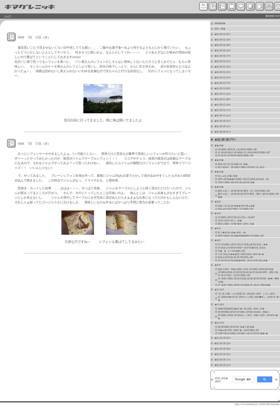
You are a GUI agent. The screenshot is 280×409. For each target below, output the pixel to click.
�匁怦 (217, 213)
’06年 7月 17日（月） (34, 143)
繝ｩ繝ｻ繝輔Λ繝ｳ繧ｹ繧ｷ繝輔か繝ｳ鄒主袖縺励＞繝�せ (243, 312)
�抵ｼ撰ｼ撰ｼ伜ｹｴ (222, 126)
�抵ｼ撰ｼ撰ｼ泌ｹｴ (222, 343)
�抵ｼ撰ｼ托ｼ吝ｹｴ (222, 67)
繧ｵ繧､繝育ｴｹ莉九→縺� (230, 220)
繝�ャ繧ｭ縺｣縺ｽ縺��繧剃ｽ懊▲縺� (236, 206)
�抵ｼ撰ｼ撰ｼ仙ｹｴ (222, 365)
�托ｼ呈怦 (219, 323)
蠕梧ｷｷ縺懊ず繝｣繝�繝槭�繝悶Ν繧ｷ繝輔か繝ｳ (241, 236)
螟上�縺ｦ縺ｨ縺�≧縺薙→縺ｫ (232, 232)
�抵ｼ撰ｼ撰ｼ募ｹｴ (222, 338)
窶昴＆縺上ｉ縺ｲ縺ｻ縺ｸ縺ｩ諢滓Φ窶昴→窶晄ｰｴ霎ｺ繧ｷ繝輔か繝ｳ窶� (248, 195)
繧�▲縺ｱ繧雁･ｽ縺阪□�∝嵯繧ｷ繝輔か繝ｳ (238, 330)
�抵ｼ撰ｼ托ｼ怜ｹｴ (222, 77)
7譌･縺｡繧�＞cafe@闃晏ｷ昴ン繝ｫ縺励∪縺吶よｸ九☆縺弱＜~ (248, 293)
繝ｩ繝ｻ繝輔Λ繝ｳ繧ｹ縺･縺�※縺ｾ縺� (236, 327)
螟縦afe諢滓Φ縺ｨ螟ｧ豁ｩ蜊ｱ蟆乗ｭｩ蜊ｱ (236, 257)
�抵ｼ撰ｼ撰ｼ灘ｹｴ (222, 349)
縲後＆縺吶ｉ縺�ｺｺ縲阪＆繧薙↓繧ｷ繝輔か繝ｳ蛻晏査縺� (245, 269)
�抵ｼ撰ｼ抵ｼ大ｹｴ (222, 56)
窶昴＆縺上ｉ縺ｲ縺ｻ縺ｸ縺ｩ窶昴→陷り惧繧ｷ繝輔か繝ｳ (244, 191)
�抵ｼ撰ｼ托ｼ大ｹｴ (222, 110)
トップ (7, 16)
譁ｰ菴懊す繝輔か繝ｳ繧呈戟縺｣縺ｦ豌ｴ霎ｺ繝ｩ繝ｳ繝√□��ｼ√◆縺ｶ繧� (248, 280)
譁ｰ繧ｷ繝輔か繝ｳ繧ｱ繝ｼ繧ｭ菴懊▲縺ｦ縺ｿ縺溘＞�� (243, 244)
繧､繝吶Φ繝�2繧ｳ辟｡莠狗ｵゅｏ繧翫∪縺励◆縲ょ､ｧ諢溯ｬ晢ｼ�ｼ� (249, 298)
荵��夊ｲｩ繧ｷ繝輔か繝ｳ (231, 251)
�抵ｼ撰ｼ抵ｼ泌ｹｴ (222, 39)
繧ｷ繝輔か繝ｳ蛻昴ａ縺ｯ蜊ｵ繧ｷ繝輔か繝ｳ (237, 149)
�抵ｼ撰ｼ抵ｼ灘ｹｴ (222, 45)
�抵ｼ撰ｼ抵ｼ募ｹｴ (222, 34)
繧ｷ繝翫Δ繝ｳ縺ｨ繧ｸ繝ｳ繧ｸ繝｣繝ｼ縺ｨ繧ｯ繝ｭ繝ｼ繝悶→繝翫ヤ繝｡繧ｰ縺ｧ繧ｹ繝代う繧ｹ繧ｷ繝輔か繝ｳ (248, 273)
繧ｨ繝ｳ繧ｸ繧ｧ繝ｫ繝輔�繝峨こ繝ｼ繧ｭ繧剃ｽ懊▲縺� (243, 260)
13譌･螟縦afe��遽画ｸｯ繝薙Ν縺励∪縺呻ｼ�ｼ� (241, 254)
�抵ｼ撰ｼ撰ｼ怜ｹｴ (222, 132)
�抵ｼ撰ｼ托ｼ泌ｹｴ (222, 94)
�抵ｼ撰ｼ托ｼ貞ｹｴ (222, 104)
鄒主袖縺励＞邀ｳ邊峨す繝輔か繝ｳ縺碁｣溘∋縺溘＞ (242, 167)
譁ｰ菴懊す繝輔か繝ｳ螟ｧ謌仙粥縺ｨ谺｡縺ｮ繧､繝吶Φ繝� (244, 285)
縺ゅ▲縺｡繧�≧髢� (228, 176)
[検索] (243, 379)
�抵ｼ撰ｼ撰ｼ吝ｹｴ (222, 121)
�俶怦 (217, 240)
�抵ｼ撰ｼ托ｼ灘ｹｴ (222, 99)
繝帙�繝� (219, 23)
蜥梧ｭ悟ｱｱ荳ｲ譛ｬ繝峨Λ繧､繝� (233, 164)
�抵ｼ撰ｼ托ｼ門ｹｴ (222, 83)
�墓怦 (217, 201)
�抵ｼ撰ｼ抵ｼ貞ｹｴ (222, 50)
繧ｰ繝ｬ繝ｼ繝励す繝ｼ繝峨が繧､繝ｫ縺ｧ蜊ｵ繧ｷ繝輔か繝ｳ (244, 152)
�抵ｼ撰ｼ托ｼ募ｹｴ (222, 88)
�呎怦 (217, 265)
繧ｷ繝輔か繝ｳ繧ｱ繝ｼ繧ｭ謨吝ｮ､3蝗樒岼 (236, 217)
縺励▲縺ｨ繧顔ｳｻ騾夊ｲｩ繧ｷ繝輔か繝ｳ (236, 209)
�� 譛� (219, 145)
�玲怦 (217, 228)
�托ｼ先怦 (219, 289)
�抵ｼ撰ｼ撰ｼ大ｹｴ (222, 359)
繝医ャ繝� (219, 29)
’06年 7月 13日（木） (34, 37)
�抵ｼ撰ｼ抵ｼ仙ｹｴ (222, 61)
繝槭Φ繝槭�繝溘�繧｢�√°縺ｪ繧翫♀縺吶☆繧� (241, 308)
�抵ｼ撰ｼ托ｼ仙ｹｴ (222, 115)
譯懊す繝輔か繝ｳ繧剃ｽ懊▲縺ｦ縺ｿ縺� (236, 182)
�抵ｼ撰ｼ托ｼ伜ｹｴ (222, 72)
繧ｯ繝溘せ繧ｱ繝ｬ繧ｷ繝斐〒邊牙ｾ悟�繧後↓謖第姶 (242, 247)
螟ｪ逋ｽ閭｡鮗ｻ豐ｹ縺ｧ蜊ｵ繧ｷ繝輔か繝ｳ (236, 155)
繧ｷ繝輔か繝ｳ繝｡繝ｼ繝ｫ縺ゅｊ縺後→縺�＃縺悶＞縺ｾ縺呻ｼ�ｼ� (248, 317)
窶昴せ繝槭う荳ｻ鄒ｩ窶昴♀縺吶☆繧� (236, 224)
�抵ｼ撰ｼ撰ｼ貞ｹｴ (222, 354)
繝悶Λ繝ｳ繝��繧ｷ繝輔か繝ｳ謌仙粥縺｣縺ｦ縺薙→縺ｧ (243, 179)
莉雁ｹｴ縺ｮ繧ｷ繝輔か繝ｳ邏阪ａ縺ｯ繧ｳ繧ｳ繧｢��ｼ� (243, 333)
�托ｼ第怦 (219, 304)
